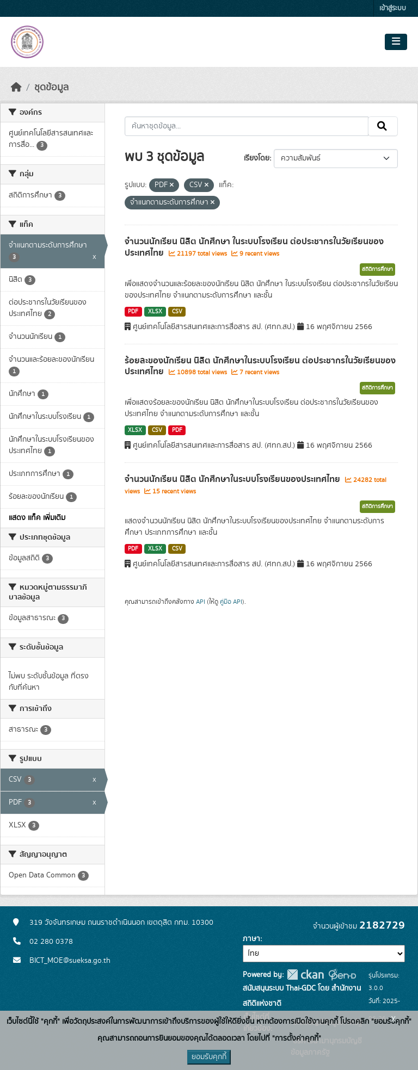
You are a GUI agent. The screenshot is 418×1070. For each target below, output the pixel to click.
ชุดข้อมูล (51, 88)
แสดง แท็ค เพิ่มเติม (37, 517)
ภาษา (251, 938)
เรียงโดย (256, 158)
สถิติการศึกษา (377, 269)
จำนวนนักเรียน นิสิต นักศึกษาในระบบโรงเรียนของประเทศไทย (233, 479)
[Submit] (383, 126)
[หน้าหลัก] (16, 88)
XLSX (155, 311)
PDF (133, 311)
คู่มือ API (231, 602)
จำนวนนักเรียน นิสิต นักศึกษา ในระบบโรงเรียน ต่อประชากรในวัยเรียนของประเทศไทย (254, 247)
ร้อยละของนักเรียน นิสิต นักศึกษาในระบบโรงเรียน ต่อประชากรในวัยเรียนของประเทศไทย (260, 366)
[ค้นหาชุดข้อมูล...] (247, 126)
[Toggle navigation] (396, 42)
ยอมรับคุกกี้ (209, 1057)
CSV (177, 311)
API (200, 602)
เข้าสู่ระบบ (392, 8)
